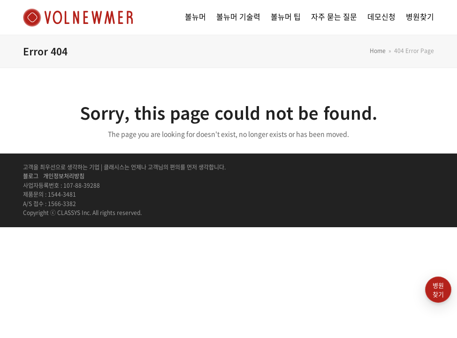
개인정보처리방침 (63, 176)
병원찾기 (438, 290)
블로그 (30, 176)
